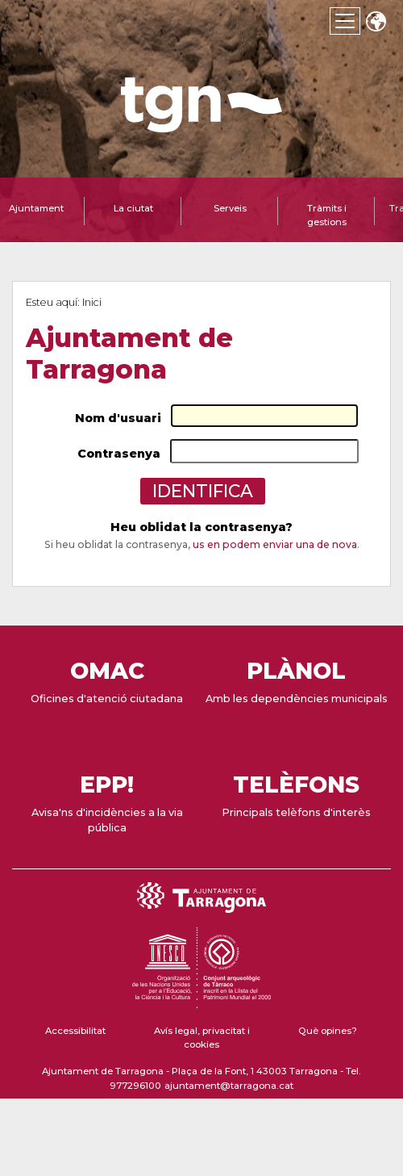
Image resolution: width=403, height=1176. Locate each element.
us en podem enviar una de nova (275, 544)
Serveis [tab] (230, 208)
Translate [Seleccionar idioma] (375, 23)
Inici (92, 302)
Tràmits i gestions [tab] (327, 215)
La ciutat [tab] (133, 208)
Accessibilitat (75, 1030)
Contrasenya (118, 453)
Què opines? (327, 1030)
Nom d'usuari (118, 418)
